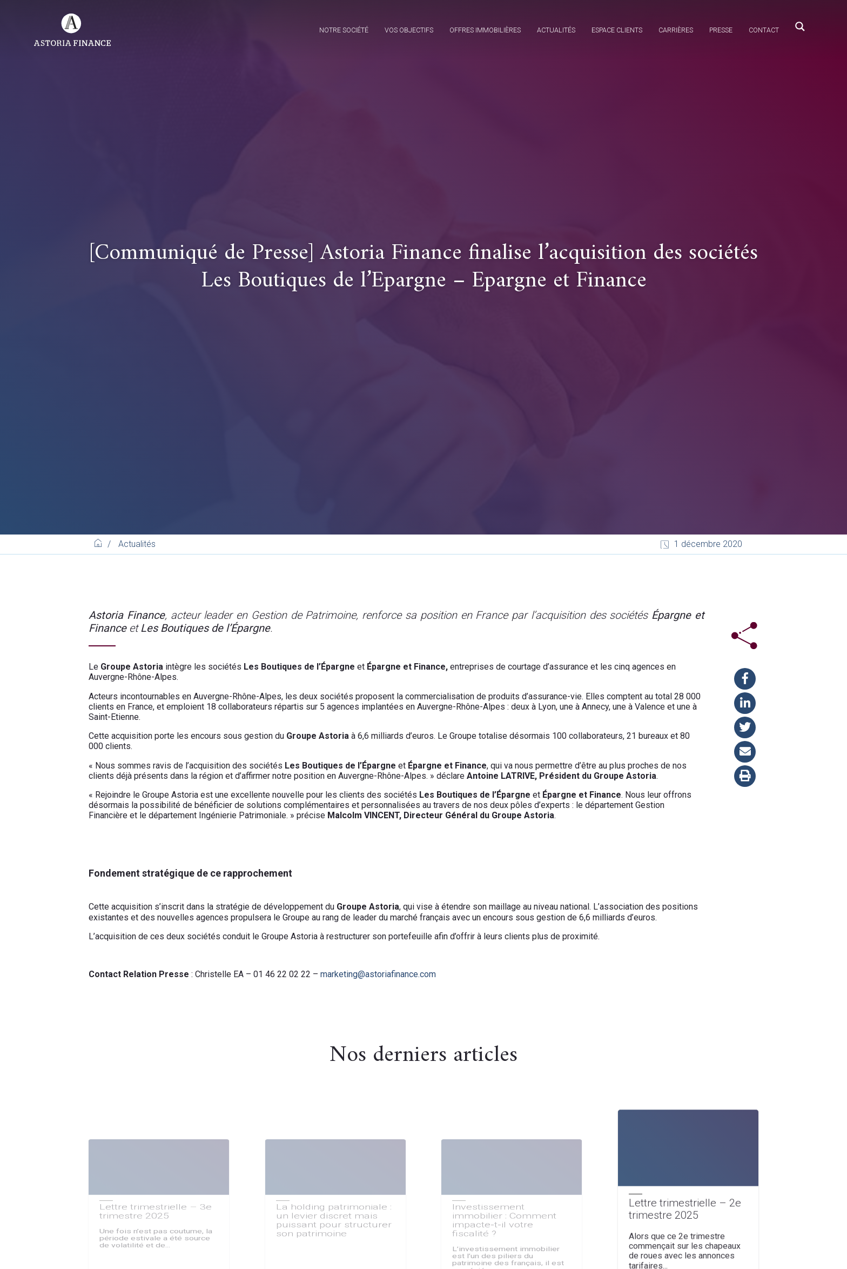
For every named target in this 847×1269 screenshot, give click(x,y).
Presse (720, 30)
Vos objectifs (409, 30)
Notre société (343, 30)
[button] (745, 679)
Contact (764, 30)
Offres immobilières (485, 30)
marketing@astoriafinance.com (378, 974)
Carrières (675, 30)
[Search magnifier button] (800, 26)
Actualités (556, 30)
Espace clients (616, 30)
